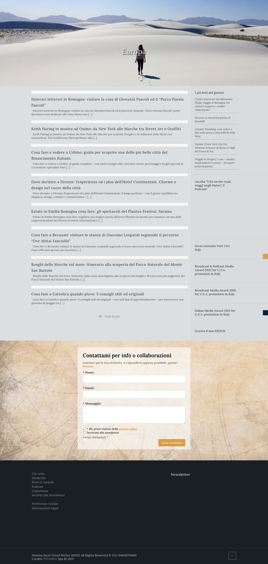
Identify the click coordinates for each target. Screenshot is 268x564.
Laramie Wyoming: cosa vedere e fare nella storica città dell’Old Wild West (215, 133)
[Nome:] (134, 379)
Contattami (40, 491)
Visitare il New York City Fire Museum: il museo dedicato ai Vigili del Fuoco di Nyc (215, 148)
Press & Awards (43, 482)
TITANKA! (50, 559)
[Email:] (134, 394)
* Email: (88, 388)
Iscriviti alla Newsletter (48, 495)
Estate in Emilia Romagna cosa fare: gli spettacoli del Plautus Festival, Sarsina (101, 211)
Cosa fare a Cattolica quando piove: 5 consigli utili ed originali (87, 294)
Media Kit (39, 478)
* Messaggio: (92, 403)
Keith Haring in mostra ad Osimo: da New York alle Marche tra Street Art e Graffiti (106, 128)
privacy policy (128, 429)
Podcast (37, 487)
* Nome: (89, 372)
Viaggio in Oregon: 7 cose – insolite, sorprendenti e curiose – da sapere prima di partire (215, 163)
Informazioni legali (45, 508)
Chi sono (38, 474)
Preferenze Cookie (45, 504)
